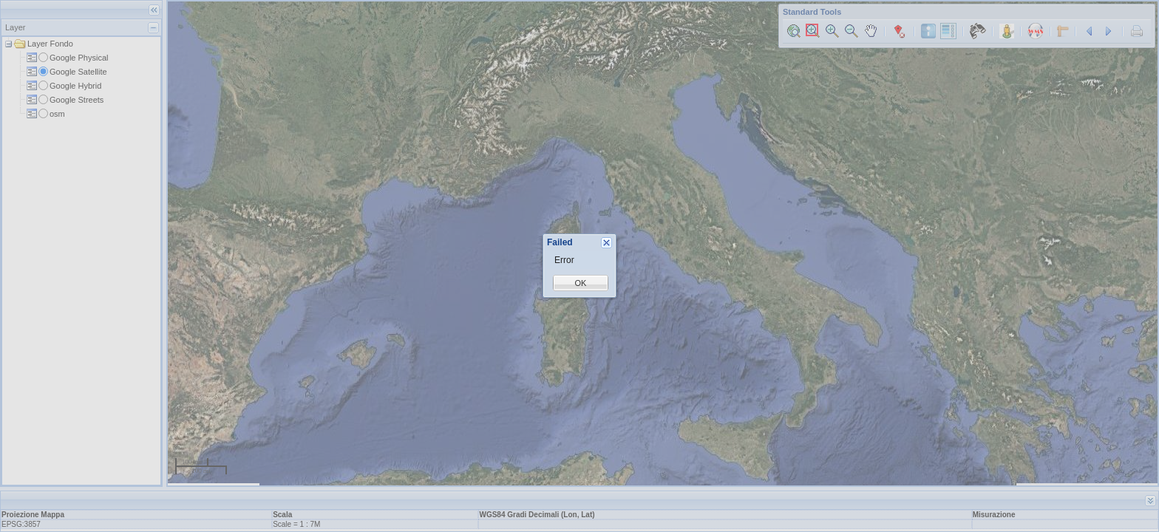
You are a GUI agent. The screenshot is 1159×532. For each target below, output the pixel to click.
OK (581, 283)
